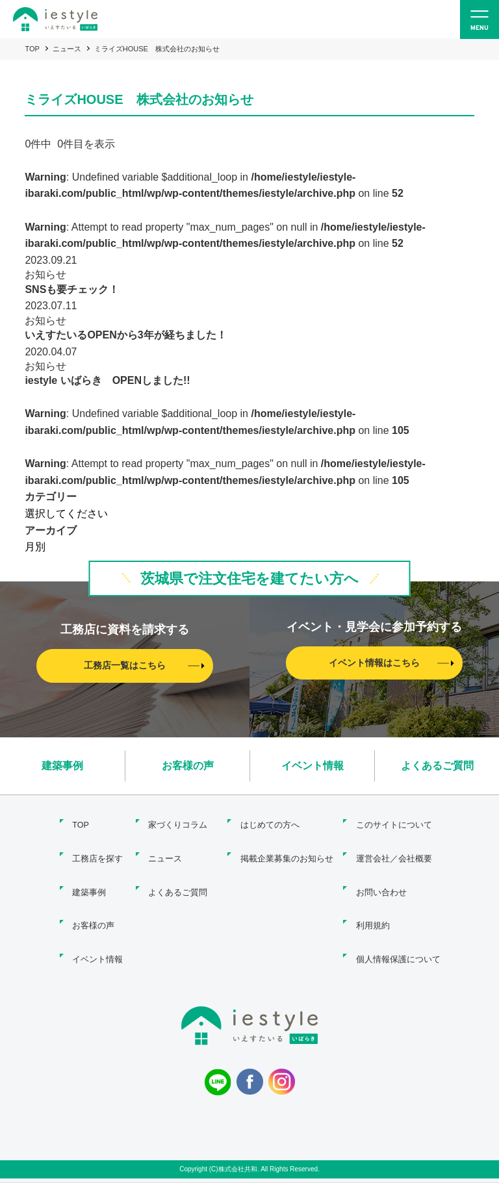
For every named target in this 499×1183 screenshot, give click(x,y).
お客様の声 (188, 764)
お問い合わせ (381, 876)
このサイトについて (394, 820)
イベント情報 (312, 764)
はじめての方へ (266, 820)
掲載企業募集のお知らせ (283, 848)
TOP (32, 49)
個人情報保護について (398, 932)
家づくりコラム (177, 820)
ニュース (67, 49)
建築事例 (62, 764)
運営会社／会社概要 (394, 848)
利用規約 (373, 904)
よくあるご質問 (437, 764)
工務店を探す (93, 848)
